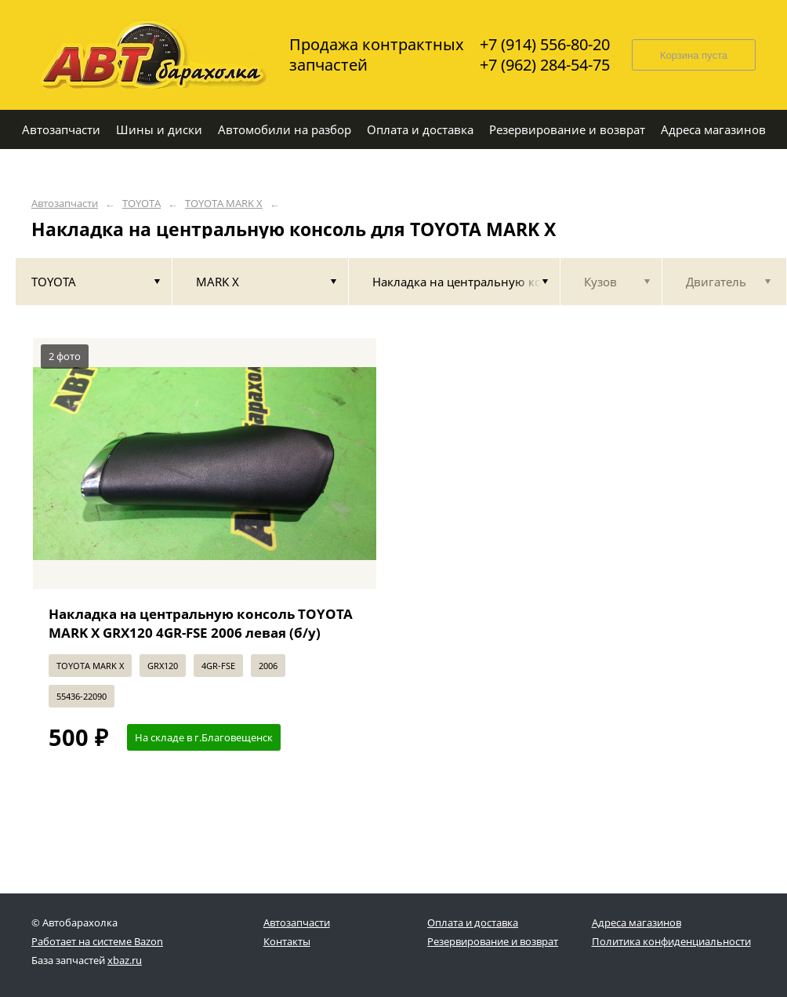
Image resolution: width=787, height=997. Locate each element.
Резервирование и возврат (492, 941)
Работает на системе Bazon (97, 941)
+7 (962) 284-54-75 (545, 65)
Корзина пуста (693, 55)
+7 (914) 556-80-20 (545, 45)
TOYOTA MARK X (224, 203)
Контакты (286, 941)
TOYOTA (141, 203)
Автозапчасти (64, 203)
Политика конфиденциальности (671, 941)
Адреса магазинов (636, 922)
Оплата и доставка (472, 922)
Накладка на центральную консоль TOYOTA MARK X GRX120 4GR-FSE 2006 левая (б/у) (201, 623)
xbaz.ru (124, 960)
